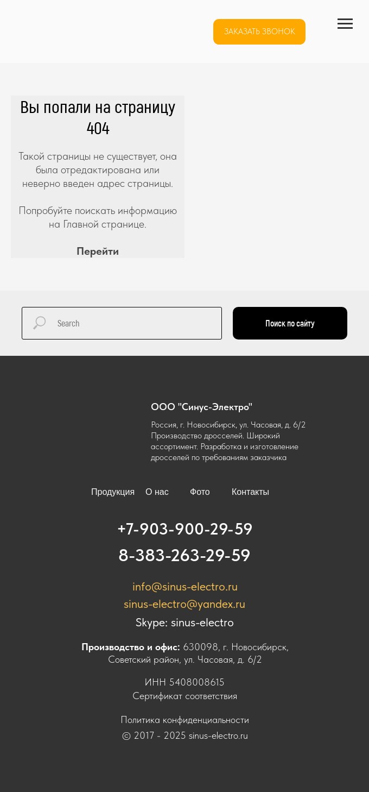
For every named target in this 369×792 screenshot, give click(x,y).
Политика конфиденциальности (184, 719)
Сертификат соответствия (184, 695)
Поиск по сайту (290, 323)
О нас (157, 491)
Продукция (113, 491)
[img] (80, 32)
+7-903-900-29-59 (185, 528)
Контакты (250, 491)
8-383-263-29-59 (184, 555)
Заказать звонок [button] (259, 31)
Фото (200, 491)
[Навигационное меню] (345, 23)
